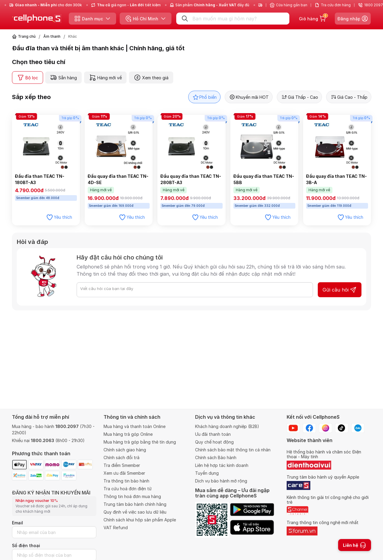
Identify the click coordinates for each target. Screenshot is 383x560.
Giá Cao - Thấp (348, 97)
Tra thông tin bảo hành (126, 480)
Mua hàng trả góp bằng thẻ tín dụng (140, 441)
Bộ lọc (27, 77)
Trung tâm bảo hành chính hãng (135, 504)
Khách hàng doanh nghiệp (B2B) (227, 426)
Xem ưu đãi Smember (124, 473)
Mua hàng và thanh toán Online (134, 426)
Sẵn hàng (63, 77)
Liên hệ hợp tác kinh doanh (221, 465)
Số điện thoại (26, 545)
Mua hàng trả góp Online (128, 434)
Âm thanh (51, 36)
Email (17, 522)
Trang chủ (27, 36)
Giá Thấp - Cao (299, 97)
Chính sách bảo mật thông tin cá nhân (232, 449)
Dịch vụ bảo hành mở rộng (221, 480)
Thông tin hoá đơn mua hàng (132, 496)
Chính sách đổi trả (121, 457)
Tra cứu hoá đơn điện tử (128, 488)
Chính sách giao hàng (125, 449)
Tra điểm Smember (122, 465)
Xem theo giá (151, 77)
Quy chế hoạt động (214, 441)
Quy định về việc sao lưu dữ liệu (135, 512)
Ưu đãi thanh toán (213, 434)
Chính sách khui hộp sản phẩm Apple (140, 519)
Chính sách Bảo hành (215, 457)
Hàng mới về (105, 77)
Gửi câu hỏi (340, 289)
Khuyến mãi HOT (249, 97)
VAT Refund (116, 527)
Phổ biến (204, 97)
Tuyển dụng (207, 473)
